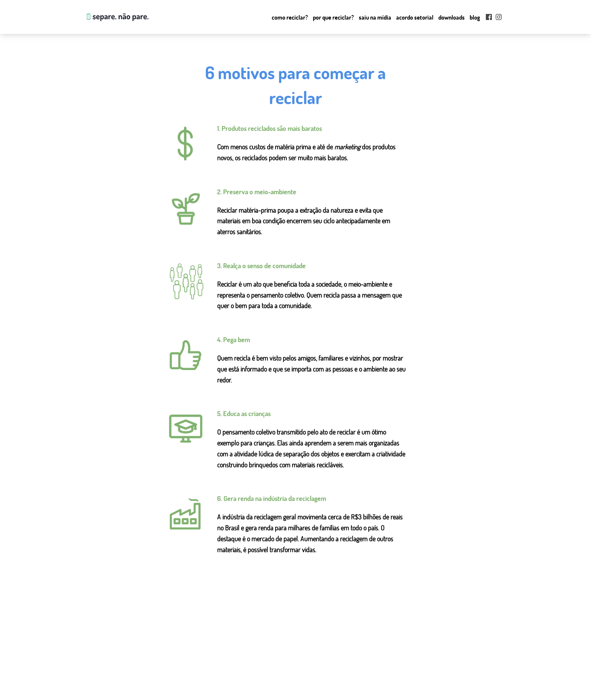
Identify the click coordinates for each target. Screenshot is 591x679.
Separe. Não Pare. (117, 17)
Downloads (451, 17)
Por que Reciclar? (333, 17)
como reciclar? (224, 645)
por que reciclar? (226, 654)
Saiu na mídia (375, 17)
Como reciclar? (290, 17)
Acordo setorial (414, 17)
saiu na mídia (222, 663)
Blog (475, 17)
